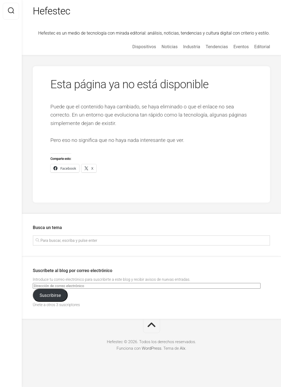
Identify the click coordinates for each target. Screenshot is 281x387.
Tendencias (217, 46)
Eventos (241, 46)
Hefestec (51, 11)
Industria (191, 46)
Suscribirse (50, 295)
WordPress (151, 348)
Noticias (170, 46)
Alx (182, 348)
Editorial (262, 46)
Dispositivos (144, 46)
